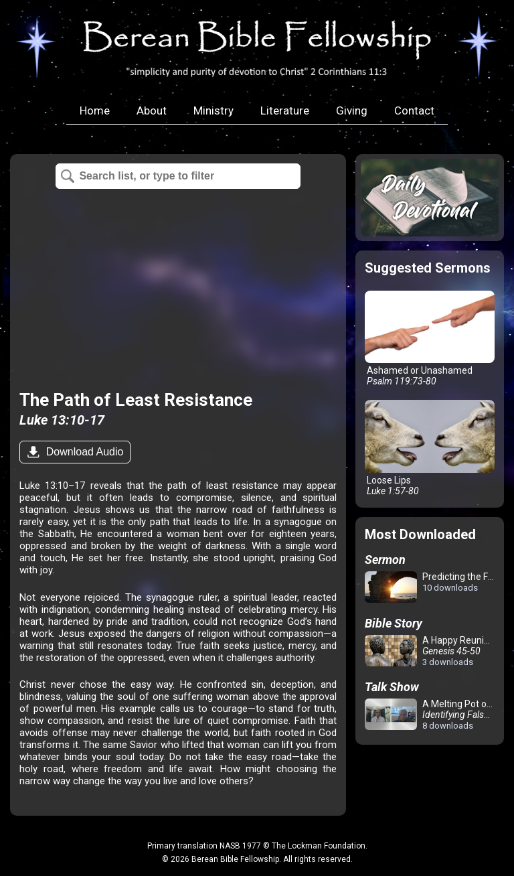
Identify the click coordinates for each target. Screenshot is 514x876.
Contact (414, 110)
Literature (284, 110)
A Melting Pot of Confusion (432, 715)
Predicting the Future (432, 587)
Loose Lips (429, 448)
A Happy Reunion (430, 651)
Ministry (213, 110)
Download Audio (83, 451)
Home (95, 110)
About (152, 110)
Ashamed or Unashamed (429, 339)
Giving (351, 110)
